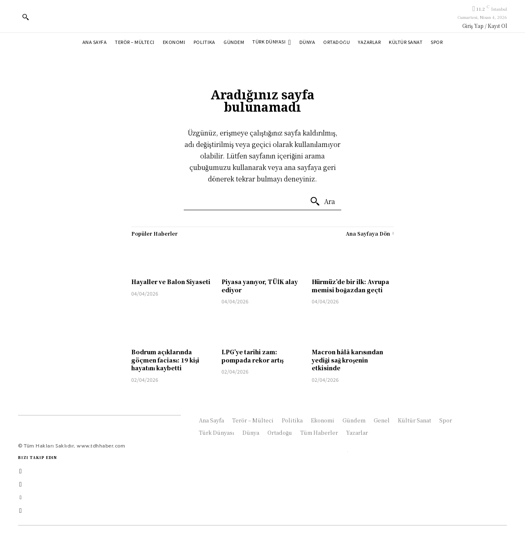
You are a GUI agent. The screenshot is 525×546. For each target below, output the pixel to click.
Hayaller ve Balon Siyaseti (170, 282)
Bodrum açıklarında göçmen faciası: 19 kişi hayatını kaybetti (165, 360)
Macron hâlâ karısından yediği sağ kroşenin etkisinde (347, 360)
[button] (25, 16)
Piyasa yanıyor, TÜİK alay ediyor (259, 286)
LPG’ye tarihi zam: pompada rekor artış (252, 356)
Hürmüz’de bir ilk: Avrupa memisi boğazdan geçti (350, 286)
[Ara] (322, 201)
